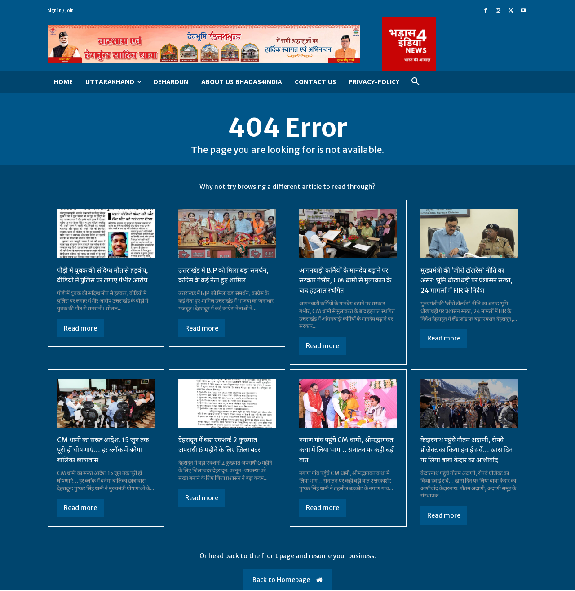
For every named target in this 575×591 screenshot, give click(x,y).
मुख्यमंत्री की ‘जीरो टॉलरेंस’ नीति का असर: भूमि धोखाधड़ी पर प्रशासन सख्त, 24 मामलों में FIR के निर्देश (465, 281)
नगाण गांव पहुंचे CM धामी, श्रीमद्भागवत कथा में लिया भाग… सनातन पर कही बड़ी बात (340, 450)
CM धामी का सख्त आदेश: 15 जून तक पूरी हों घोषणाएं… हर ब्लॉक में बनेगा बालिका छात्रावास (100, 450)
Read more (80, 340)
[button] (415, 82)
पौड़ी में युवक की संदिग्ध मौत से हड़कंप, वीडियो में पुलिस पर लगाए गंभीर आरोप (100, 281)
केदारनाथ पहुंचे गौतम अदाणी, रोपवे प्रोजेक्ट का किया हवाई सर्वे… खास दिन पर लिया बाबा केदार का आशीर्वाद (467, 450)
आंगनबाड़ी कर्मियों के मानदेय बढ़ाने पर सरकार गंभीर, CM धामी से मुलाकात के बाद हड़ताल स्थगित (347, 281)
